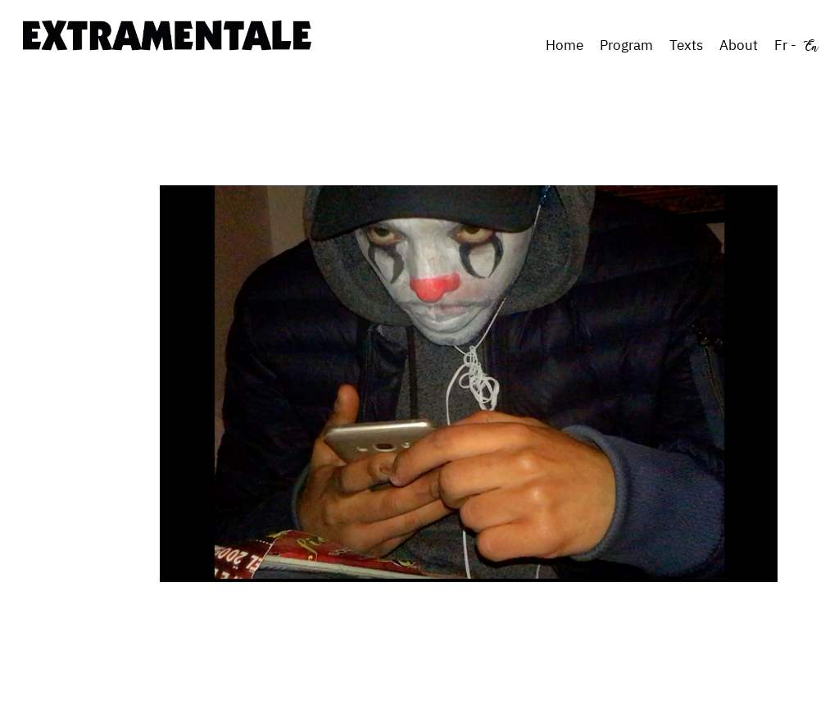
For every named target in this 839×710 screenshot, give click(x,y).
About (738, 45)
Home (564, 45)
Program (626, 45)
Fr (780, 45)
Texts (686, 45)
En (811, 45)
